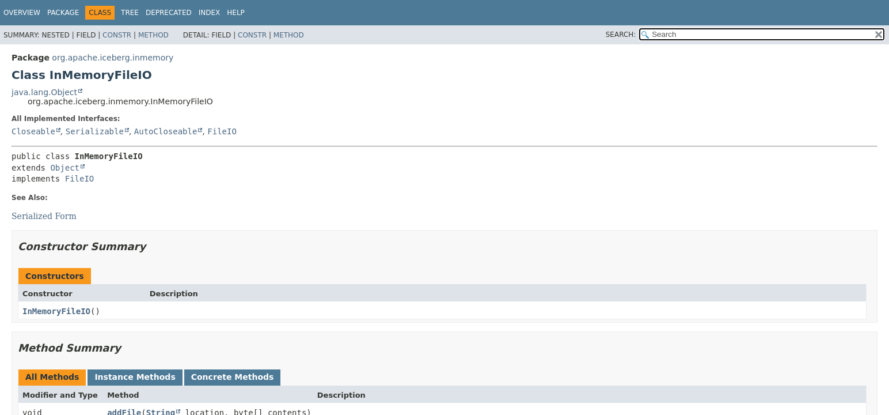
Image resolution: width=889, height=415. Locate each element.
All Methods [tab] (52, 377)
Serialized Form (44, 216)
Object (64, 167)
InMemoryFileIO (56, 311)
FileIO (222, 131)
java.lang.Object (44, 92)
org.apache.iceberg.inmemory (112, 57)
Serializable (95, 131)
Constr (116, 35)
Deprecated (169, 13)
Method (153, 35)
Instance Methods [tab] (134, 377)
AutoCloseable (165, 131)
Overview (21, 13)
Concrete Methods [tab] (232, 377)
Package (63, 13)
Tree (130, 13)
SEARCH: (621, 35)
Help (236, 13)
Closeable (33, 131)
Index (210, 13)
